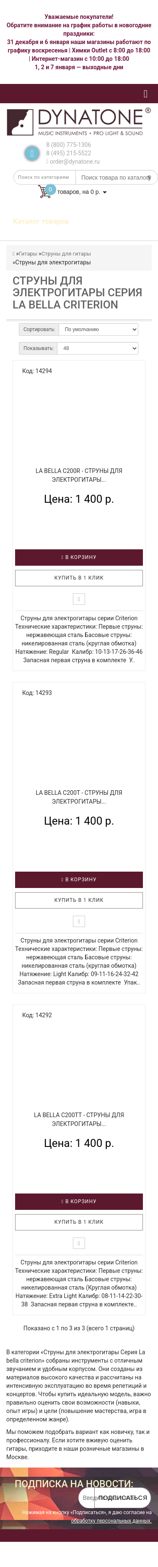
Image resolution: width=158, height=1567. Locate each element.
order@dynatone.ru (72, 161)
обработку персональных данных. (111, 1521)
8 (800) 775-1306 (68, 144)
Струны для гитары (66, 254)
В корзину (79, 557)
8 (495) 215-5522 (68, 153)
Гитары (28, 254)
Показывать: (38, 348)
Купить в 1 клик (79, 578)
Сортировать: (39, 329)
